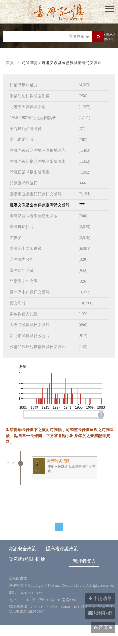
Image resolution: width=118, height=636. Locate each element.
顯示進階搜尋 (110, 37)
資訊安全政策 (22, 548)
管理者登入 (84, 561)
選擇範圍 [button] (78, 36)
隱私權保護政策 (62, 548)
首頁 (10, 63)
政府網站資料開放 (27, 559)
